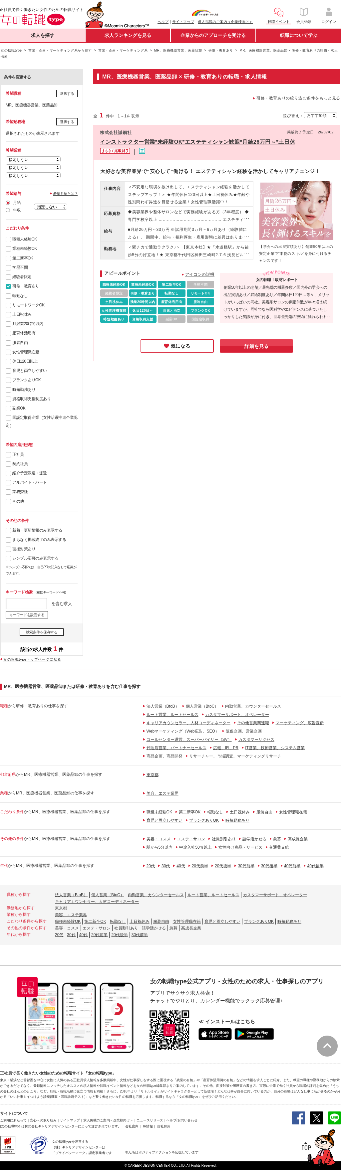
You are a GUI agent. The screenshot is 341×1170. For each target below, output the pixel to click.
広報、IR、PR (226, 748)
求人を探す (42, 35)
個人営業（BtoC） (202, 706)
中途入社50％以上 (195, 847)
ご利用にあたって (13, 1120)
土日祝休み (22, 314)
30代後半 (269, 866)
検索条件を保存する (42, 632)
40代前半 (292, 866)
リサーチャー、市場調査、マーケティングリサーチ (235, 756)
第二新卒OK (22, 258)
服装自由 (20, 342)
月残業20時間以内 (27, 323)
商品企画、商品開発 (164, 756)
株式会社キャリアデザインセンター (51, 1126)
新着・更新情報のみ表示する (37, 530)
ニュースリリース (150, 1120)
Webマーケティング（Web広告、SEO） (183, 731)
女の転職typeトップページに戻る (32, 659)
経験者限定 (22, 276)
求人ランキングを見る (128, 35)
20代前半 (200, 866)
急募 (277, 839)
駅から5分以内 (160, 847)
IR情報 (148, 1126)
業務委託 (20, 491)
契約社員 (20, 463)
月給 (17, 202)
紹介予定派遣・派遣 (29, 473)
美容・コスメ (158, 839)
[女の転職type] (10, 1126)
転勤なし (20, 295)
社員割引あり (224, 839)
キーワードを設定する (26, 615)
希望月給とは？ (65, 194)
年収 (17, 210)
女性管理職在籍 (25, 352)
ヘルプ (163, 22)
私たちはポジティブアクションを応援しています (161, 1152)
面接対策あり (23, 549)
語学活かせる (254, 839)
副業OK (18, 408)
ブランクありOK (26, 380)
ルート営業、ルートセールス (172, 714)
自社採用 (163, 1126)
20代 (151, 866)
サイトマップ (183, 22)
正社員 (18, 454)
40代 (180, 866)
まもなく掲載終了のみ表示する (39, 539)
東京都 (153, 774)
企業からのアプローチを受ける (213, 35)
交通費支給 (279, 847)
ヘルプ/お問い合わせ (182, 1120)
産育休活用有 (23, 333)
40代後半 (315, 866)
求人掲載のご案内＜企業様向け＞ (225, 22)
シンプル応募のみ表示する (35, 558)
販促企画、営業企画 (244, 731)
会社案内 (132, 1126)
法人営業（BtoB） (163, 706)
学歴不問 (20, 267)
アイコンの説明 (199, 274)
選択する (67, 93)
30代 (166, 866)
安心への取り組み (43, 1120)
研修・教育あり (25, 286)
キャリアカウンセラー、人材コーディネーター (188, 723)
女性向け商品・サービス (240, 847)
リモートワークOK (28, 305)
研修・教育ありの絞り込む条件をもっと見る (298, 98)
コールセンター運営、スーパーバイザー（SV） (189, 739)
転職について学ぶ (298, 35)
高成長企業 (298, 839)
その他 (18, 501)
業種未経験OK (24, 248)
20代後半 (223, 866)
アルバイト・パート (29, 482)
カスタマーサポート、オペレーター (237, 714)
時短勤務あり (23, 389)
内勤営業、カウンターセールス (253, 706)
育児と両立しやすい (29, 370)
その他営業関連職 (253, 723)
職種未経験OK (24, 239)
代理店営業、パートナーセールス (176, 748)
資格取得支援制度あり (31, 399)
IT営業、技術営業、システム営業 (275, 748)
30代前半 (246, 866)
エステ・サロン (191, 839)
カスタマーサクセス (256, 739)
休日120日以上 (25, 361)
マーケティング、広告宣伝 (300, 723)
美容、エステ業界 (162, 793)
